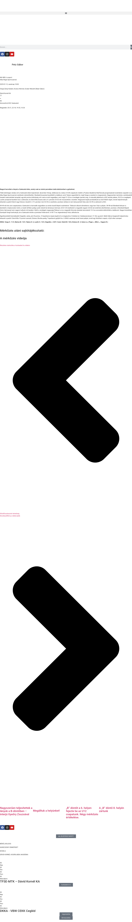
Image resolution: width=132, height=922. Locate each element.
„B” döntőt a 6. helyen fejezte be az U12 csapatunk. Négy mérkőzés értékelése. (82, 812)
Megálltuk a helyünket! (46, 810)
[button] (66, 13)
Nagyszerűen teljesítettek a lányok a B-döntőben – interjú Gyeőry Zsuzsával (16, 811)
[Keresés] (131, 47)
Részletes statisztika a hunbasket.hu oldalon (15, 245)
